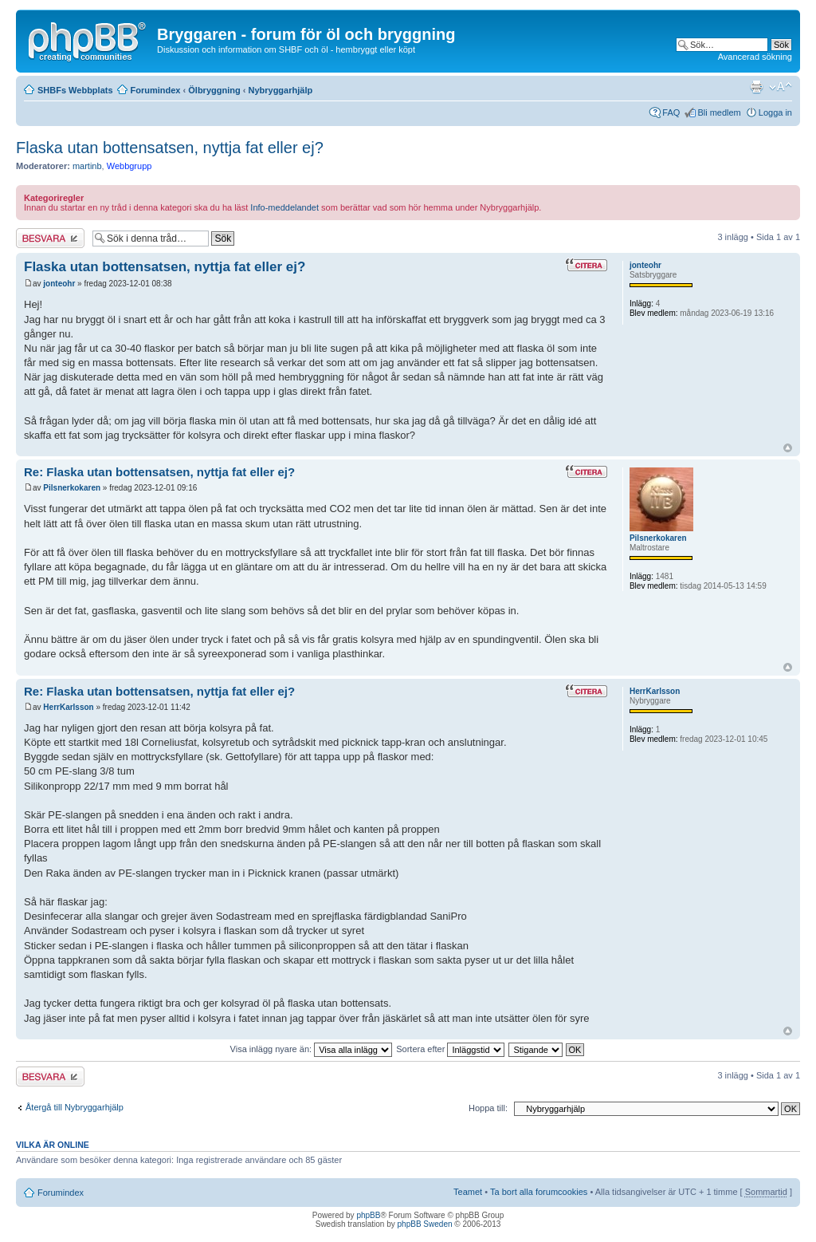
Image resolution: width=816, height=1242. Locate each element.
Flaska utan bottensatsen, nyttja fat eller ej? (170, 147)
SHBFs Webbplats (75, 90)
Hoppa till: (488, 1108)
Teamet (467, 1192)
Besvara (50, 238)
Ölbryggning (214, 90)
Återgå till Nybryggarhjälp (75, 1107)
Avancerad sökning (755, 56)
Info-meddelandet (284, 207)
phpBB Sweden (425, 1224)
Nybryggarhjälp (280, 90)
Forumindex (156, 90)
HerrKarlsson (68, 707)
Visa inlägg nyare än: (311, 1049)
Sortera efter (450, 1049)
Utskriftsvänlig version (756, 87)
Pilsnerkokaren (71, 487)
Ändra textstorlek (780, 87)
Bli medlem (718, 112)
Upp (787, 448)
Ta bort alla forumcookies (538, 1192)
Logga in (775, 112)
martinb (87, 166)
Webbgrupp (129, 166)
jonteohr (59, 283)
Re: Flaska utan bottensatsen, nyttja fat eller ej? (159, 472)
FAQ (671, 112)
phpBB (368, 1215)
